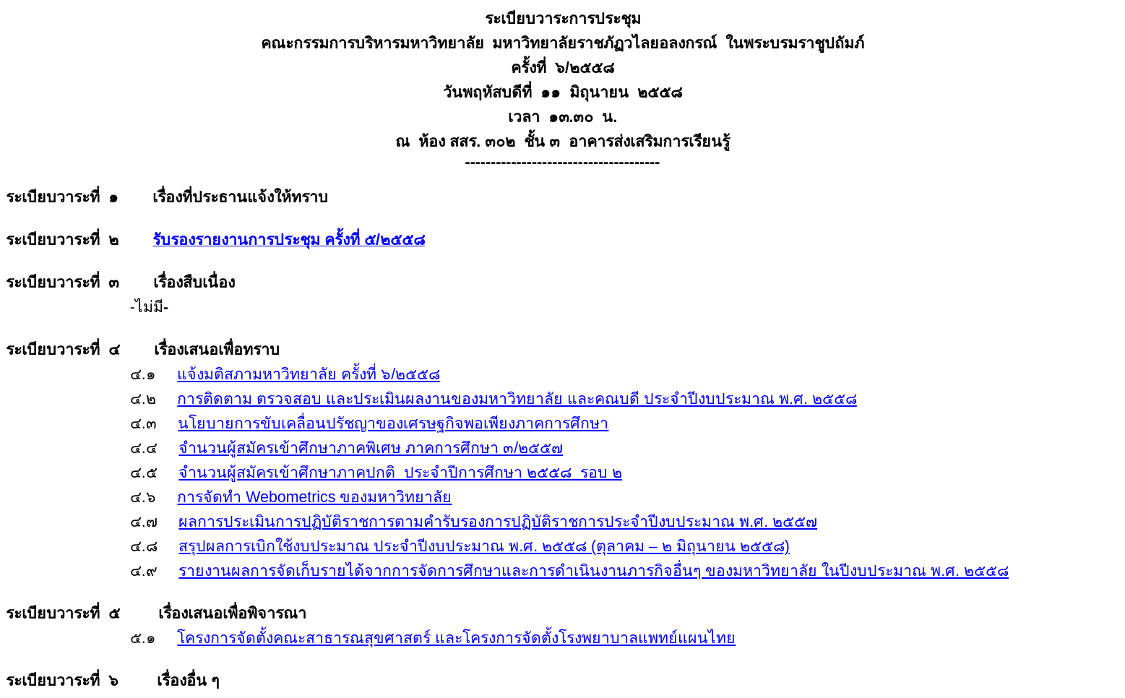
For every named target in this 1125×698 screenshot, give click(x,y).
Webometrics (314, 497)
